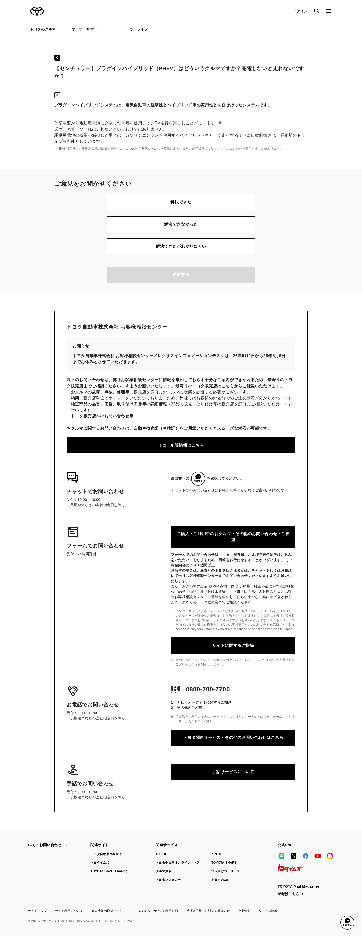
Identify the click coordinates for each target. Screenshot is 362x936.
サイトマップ (37, 911)
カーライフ (138, 29)
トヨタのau (219, 879)
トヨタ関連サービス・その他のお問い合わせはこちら (233, 737)
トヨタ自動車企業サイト (107, 854)
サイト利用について (69, 911)
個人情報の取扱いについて (110, 911)
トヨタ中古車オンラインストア (178, 862)
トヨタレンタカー (168, 879)
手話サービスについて (233, 772)
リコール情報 (268, 911)
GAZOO (161, 854)
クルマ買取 (163, 871)
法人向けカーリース (225, 871)
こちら (227, 386)
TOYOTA (37, 11)
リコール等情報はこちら (181, 445)
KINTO (216, 854)
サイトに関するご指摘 (233, 645)
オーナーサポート (86, 29)
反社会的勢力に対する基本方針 (208, 911)
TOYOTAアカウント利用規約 (157, 911)
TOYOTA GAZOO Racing (109, 871)
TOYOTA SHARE (224, 862)
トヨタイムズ (99, 862)
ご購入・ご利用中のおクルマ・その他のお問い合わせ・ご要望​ (233, 537)
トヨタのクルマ (43, 29)
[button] (347, 923)
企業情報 (244, 911)
